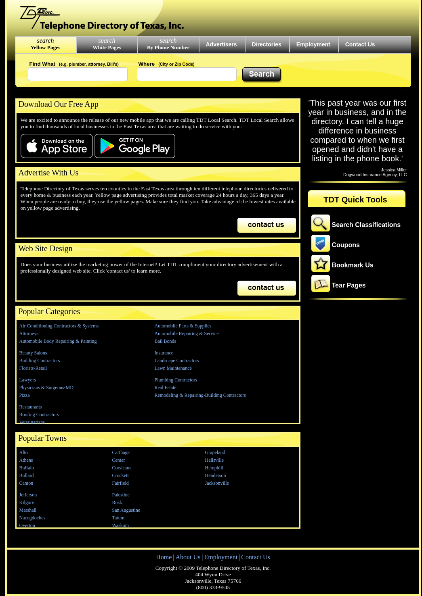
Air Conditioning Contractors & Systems (59, 326)
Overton (27, 525)
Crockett (120, 475)
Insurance (164, 353)
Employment (313, 44)
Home (164, 557)
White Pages (106, 47)
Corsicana (122, 468)
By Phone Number (168, 47)
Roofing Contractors (39, 414)
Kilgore (26, 502)
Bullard (26, 475)
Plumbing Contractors (176, 380)
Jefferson (28, 495)
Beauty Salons (33, 353)
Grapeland (215, 452)
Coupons (346, 245)
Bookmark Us (353, 265)
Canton (26, 483)
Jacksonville (217, 483)
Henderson (215, 475)
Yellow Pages (46, 47)
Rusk (117, 502)
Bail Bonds (165, 341)
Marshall (28, 510)
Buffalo (26, 468)
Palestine (121, 495)
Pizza (24, 395)
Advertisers (221, 44)
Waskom (120, 525)
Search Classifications (366, 224)
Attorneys (28, 333)
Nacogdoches (32, 518)
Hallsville (214, 460)
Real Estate (165, 387)
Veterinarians (32, 422)
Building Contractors (39, 360)
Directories (266, 44)
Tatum (118, 518)
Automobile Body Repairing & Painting (58, 341)
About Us (187, 557)
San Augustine (126, 510)
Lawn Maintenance (173, 368)
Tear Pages (349, 285)
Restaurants (30, 407)
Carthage (121, 452)
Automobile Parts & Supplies (183, 326)
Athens (26, 460)
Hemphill (214, 468)
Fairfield (120, 483)
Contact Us (360, 44)
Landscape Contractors (177, 360)
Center (118, 460)
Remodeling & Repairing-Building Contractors (200, 395)
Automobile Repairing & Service (187, 333)
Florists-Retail (33, 368)
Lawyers (27, 380)
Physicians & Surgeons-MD (46, 387)
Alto (23, 452)
